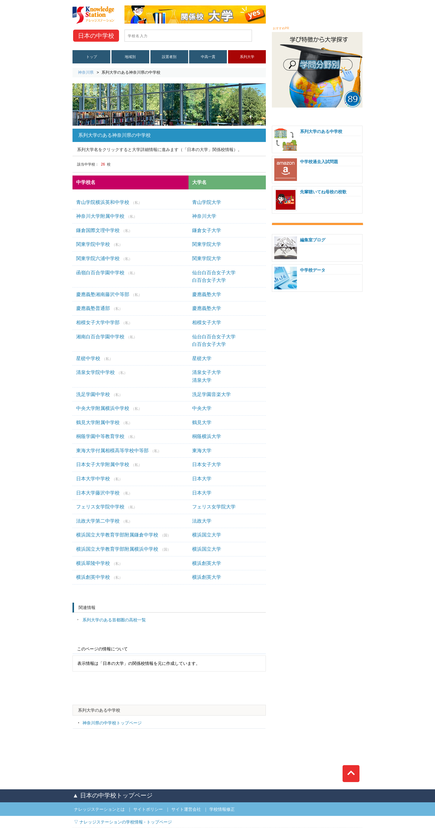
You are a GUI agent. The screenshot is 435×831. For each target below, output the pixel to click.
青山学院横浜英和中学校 (109, 202)
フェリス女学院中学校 (106, 506)
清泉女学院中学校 (101, 372)
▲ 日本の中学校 (112, 795)
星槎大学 (201, 358)
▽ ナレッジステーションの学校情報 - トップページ (123, 822)
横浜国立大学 (206, 534)
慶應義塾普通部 (99, 308)
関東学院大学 (206, 244)
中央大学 (201, 408)
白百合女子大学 (209, 280)
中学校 (96, 35)
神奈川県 (86, 72)
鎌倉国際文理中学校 (104, 230)
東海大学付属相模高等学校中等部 (118, 450)
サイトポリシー (148, 809)
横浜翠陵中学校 (99, 563)
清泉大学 (201, 380)
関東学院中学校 (99, 244)
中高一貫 (208, 57)
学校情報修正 (222, 809)
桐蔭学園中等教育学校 (106, 436)
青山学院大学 (206, 202)
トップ (91, 57)
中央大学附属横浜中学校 (109, 408)
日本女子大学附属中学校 (109, 464)
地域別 (130, 57)
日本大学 (201, 478)
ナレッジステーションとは (99, 809)
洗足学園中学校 (99, 394)
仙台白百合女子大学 (214, 272)
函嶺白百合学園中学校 (106, 272)
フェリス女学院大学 (214, 506)
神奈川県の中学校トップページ (112, 722)
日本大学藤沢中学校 (104, 492)
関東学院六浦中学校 (104, 258)
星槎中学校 (94, 358)
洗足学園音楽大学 (211, 394)
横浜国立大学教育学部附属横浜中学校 (123, 549)
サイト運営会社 (186, 809)
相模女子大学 (206, 322)
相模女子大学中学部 (104, 322)
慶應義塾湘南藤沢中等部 (109, 294)
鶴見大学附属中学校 (104, 422)
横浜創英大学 (206, 563)
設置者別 (169, 57)
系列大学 (247, 57)
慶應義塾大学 (206, 294)
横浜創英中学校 (99, 577)
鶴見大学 (201, 422)
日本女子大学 (206, 464)
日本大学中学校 (99, 478)
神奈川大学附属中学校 (106, 216)
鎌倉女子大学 (206, 230)
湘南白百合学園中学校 (106, 336)
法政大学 (201, 520)
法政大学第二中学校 (104, 520)
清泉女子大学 (206, 372)
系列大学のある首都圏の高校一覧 (114, 619)
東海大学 (201, 450)
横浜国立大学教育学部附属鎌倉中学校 (123, 534)
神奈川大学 (204, 216)
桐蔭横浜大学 (206, 436)
